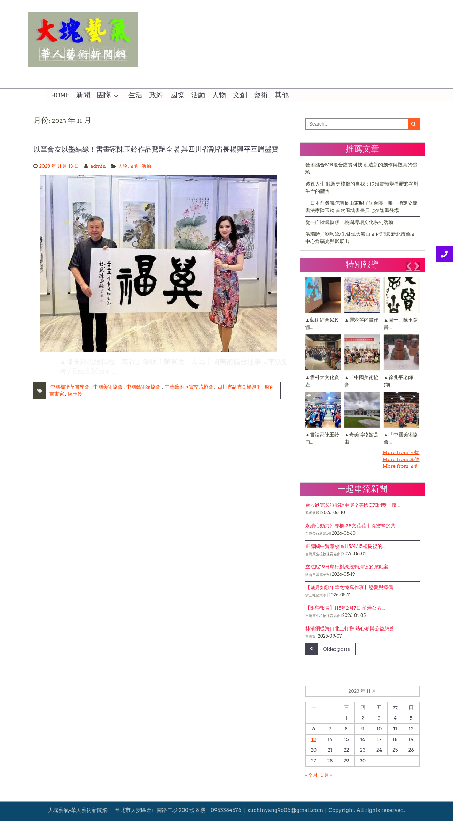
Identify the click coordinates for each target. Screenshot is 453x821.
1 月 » (327, 775)
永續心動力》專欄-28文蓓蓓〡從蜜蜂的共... (352, 525)
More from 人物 (400, 452)
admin (98, 166)
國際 (177, 95)
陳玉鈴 (75, 394)
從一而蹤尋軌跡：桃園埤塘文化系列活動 (349, 222)
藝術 (261, 95)
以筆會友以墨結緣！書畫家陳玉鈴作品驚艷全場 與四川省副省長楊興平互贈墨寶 (156, 149)
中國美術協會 (108, 387)
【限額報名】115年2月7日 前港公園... (345, 608)
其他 (282, 95)
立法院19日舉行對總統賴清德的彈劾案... (348, 567)
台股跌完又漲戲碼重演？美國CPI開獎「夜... (352, 505)
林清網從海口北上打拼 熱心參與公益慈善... (351, 628)
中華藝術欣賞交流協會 (189, 387)
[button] (408, 266)
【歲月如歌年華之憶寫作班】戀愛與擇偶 (349, 587)
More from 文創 (400, 466)
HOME (60, 95)
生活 (135, 95)
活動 (198, 95)
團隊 (104, 95)
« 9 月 (311, 775)
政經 (156, 95)
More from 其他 (400, 459)
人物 (219, 95)
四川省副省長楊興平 (239, 387)
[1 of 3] (361, 363)
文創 (240, 95)
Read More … (95, 371)
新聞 (83, 95)
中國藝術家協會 (143, 387)
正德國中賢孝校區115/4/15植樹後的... (345, 546)
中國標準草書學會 (69, 387)
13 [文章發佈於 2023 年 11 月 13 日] (313, 739)
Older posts (336, 649)
